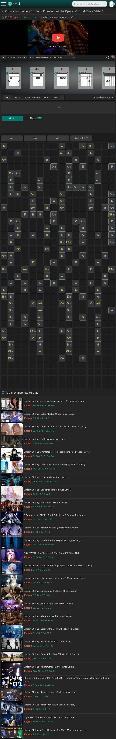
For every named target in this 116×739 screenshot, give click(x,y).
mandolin (36, 97)
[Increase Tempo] (24, 57)
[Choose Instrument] (62, 97)
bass (55, 97)
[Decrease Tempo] (3, 57)
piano (17, 97)
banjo (45, 97)
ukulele (27, 97)
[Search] (104, 4)
